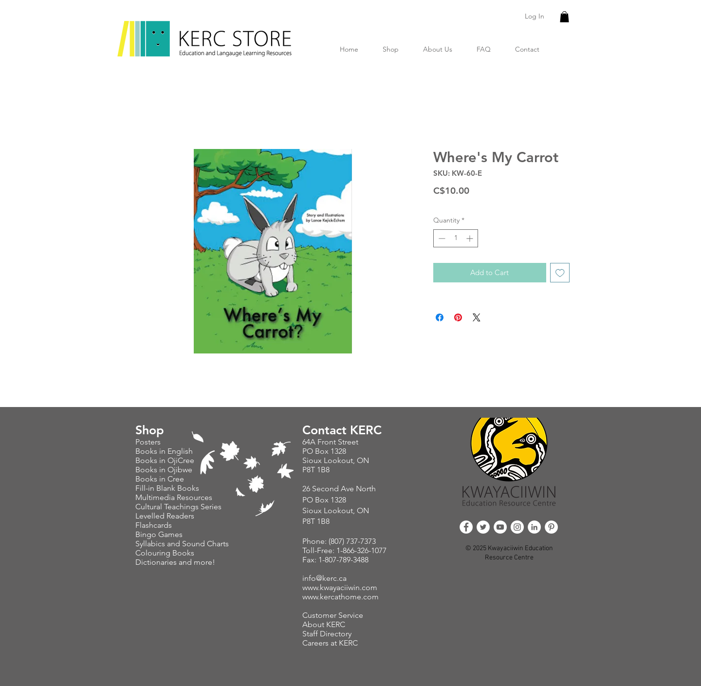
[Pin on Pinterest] (458, 317)
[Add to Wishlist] (560, 273)
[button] (564, 16)
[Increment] (470, 238)
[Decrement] (441, 238)
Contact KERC (342, 430)
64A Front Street (330, 441)
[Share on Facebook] (439, 317)
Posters (149, 441)
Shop (149, 430)
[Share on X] (476, 317)
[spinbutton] (455, 238)
